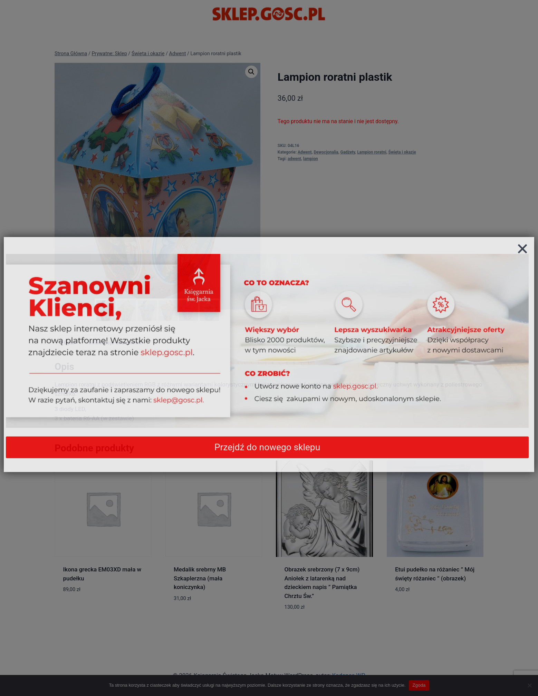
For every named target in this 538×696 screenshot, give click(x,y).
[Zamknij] (522, 263)
